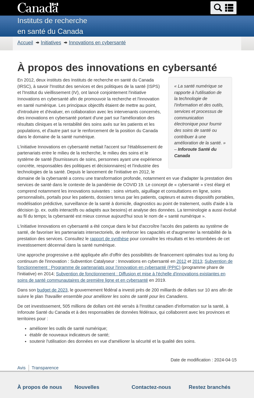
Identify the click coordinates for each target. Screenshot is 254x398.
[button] (223, 7)
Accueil (25, 42)
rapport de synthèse (109, 238)
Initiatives (51, 42)
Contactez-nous (151, 387)
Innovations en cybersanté (97, 42)
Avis (21, 367)
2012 (181, 261)
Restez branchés (210, 387)
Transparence (45, 367)
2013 (197, 261)
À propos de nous (39, 387)
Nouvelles (87, 387)
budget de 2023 (52, 290)
